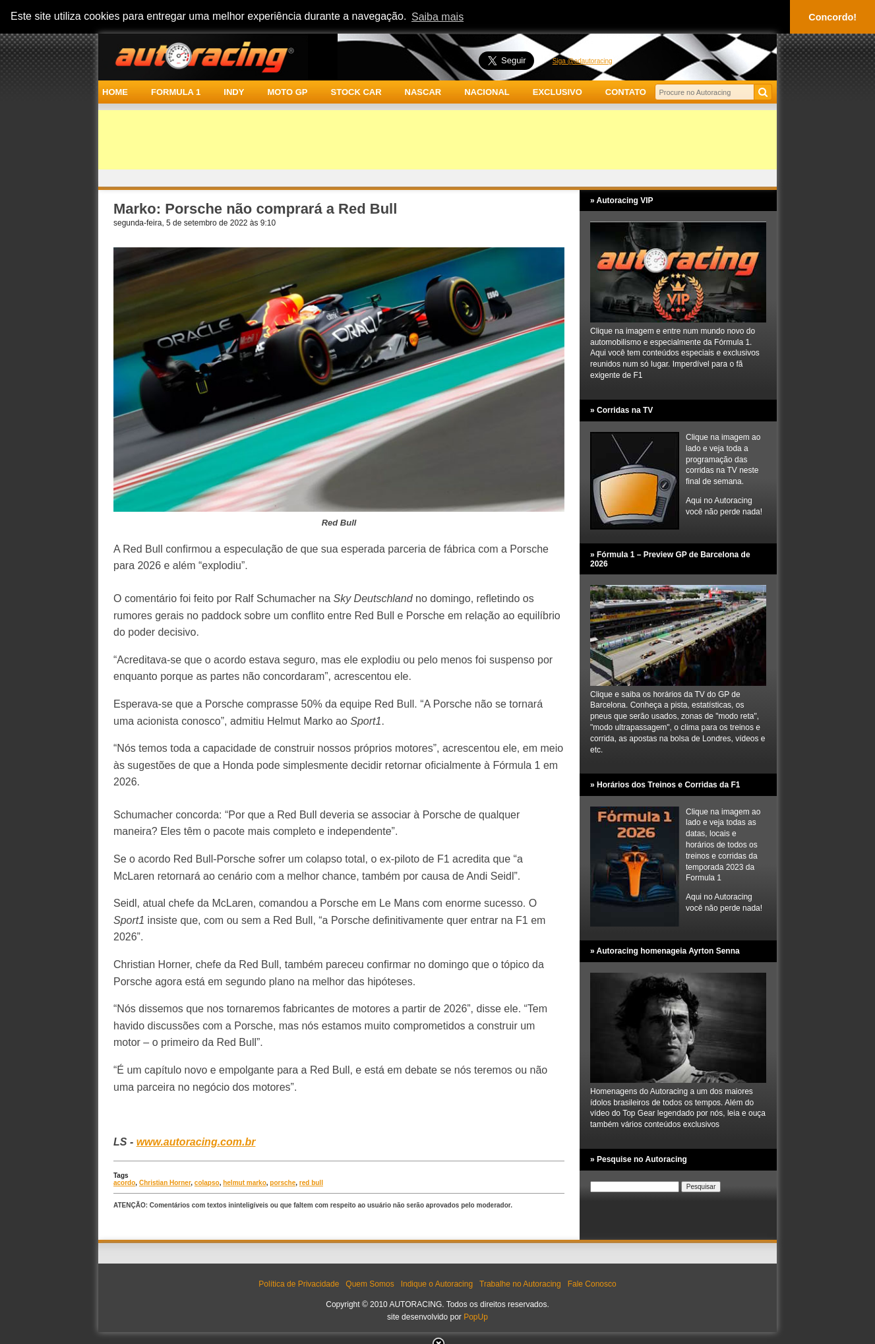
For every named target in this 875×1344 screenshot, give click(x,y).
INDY (234, 92)
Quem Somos (370, 1284)
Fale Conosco (592, 1284)
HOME (115, 92)
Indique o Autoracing (437, 1284)
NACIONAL (487, 92)
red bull (311, 1182)
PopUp (476, 1317)
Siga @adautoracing (583, 61)
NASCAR (423, 92)
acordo (124, 1182)
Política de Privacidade (298, 1284)
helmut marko (244, 1182)
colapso (207, 1182)
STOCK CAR (356, 92)
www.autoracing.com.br (196, 1141)
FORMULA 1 (175, 92)
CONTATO (625, 92)
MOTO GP (287, 92)
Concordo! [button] (832, 17)
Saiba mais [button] (437, 16)
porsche (282, 1182)
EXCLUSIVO (557, 92)
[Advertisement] (437, 139)
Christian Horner (165, 1182)
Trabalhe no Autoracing (520, 1284)
